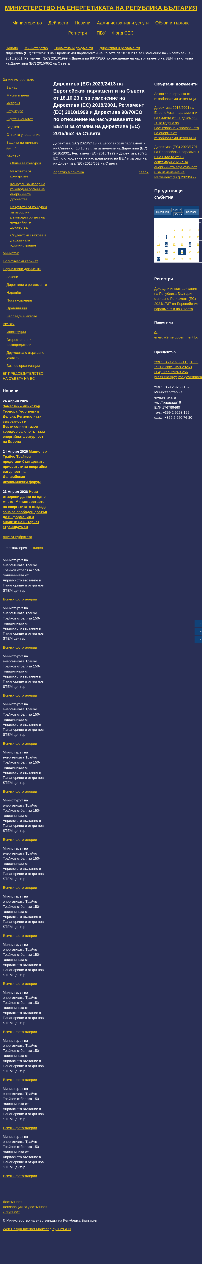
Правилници (17, 308)
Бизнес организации (23, 366)
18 (198, 244)
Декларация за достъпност (25, 1207)
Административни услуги (123, 22)
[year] (176, 210)
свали (144, 172)
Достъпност (12, 1202)
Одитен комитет (20, 119)
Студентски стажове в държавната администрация (28, 240)
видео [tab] (38, 548)
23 (182, 252)
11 (198, 237)
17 (190, 244)
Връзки (9, 324)
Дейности (58, 22)
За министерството (18, 80)
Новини (82, 22)
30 (182, 259)
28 (166, 259)
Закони (12, 277)
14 (166, 244)
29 (174, 259)
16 (182, 244)
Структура (15, 111)
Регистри (77, 32)
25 (198, 252)
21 (166, 252)
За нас (12, 87)
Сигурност (11, 1212)
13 (158, 244)
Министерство (27, 22)
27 (158, 259)
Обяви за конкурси (25, 163)
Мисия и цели (18, 95)
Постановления (19, 300)
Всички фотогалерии (20, 599)
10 (190, 237)
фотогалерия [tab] (16, 548)
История (13, 103)
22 (174, 252)
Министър (11, 253)
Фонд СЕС (123, 32)
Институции (16, 332)
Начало (12, 48)
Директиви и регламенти (120, 48)
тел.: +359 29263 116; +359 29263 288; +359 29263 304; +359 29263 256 (176, 367)
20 (158, 252)
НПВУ (99, 32)
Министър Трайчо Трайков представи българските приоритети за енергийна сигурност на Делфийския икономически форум (25, 467)
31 (190, 259)
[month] (178, 214)
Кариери (13, 155)
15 (174, 244)
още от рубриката (17, 537)
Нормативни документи (73, 48)
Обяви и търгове (172, 22)
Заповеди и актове (22, 316)
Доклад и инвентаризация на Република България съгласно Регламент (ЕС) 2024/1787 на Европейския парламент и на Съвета (176, 299)
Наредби (14, 292)
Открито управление (23, 135)
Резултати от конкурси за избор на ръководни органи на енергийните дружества (28, 217)
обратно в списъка (68, 172)
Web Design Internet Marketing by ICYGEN (37, 1229)
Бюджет (13, 127)
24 (190, 252)
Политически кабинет (20, 261)
